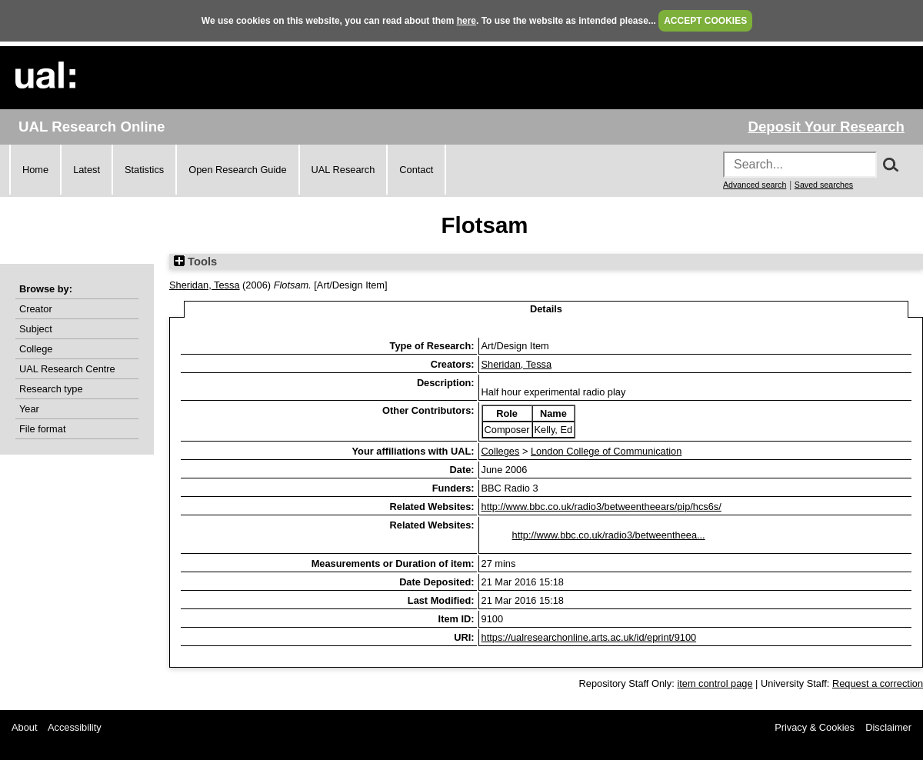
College (35, 349)
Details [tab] (546, 309)
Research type (51, 389)
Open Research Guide (237, 169)
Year (29, 409)
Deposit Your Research (826, 126)
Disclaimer (888, 727)
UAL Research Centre (67, 369)
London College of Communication (606, 451)
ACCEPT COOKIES (705, 20)
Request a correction (877, 683)
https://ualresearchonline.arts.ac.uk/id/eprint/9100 (589, 637)
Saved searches (824, 184)
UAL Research (343, 169)
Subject (35, 329)
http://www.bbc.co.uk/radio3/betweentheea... (608, 535)
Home (35, 169)
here (466, 20)
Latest (86, 169)
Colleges (500, 451)
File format (42, 429)
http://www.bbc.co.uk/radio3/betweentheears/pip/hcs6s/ (601, 506)
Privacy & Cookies (815, 727)
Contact (416, 169)
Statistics (144, 169)
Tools (195, 261)
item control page (714, 683)
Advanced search (754, 184)
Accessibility (75, 727)
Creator (35, 309)
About (24, 727)
